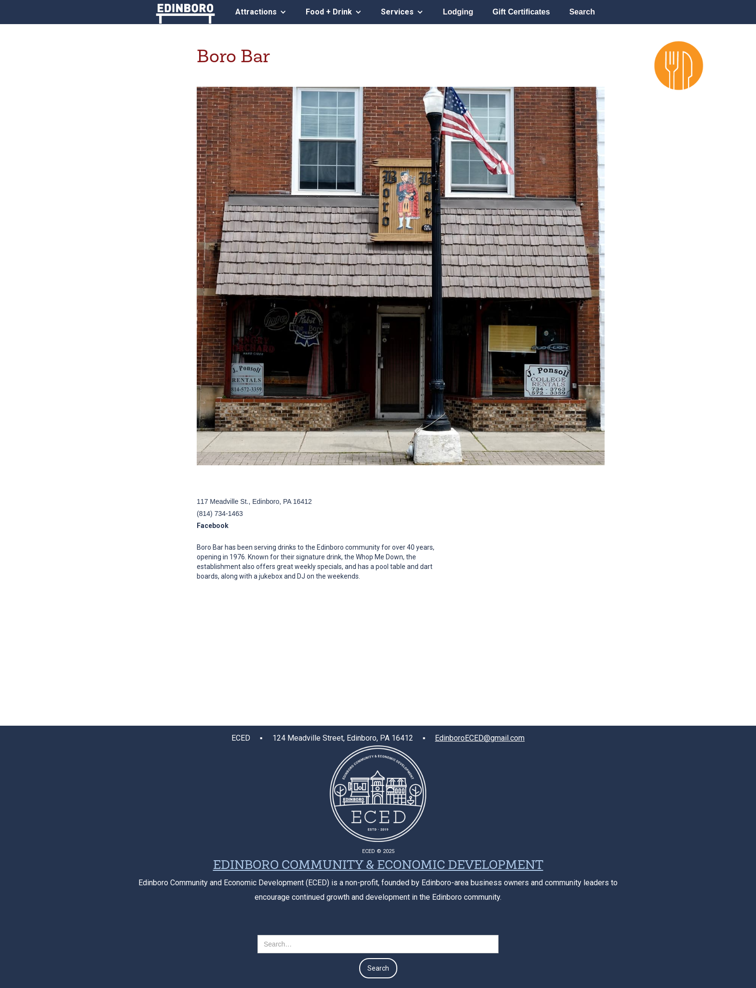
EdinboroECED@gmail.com (480, 738)
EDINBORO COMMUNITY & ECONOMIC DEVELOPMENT (378, 866)
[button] (261, 12)
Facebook (213, 525)
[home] (185, 12)
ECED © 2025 (378, 851)
